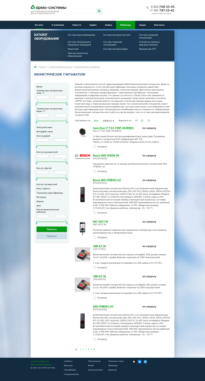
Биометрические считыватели (87, 67)
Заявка (108, 24)
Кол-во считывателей (47, 184)
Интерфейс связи (45, 131)
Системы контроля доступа (116, 34)
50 (148, 120)
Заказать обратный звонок (162, 13)
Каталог (39, 24)
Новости (76, 24)
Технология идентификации (50, 193)
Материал (41, 197)
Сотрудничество (71, 374)
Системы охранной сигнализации (112, 43)
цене (96, 120)
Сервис (92, 24)
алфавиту (107, 120)
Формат (40, 201)
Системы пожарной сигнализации (148, 36)
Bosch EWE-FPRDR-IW (116, 157)
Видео (91, 365)
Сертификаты (70, 370)
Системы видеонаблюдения (81, 34)
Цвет (39, 205)
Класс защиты (43, 188)
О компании (58, 24)
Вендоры (68, 365)
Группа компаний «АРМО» (41, 364)
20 (142, 120)
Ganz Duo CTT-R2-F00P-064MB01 (116, 129)
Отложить (102, 146)
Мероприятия (94, 361)
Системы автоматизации (115, 48)
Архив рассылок (95, 370)
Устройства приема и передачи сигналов (149, 43)
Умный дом (73, 48)
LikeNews (68, 361)
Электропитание (44, 127)
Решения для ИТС (147, 48)
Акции (142, 24)
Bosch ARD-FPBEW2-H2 (116, 181)
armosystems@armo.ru (40, 361)
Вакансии (113, 370)
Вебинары (125, 24)
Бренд (39, 86)
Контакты (159, 24)
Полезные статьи (116, 361)
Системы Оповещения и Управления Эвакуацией (79, 43)
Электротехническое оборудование (78, 54)
